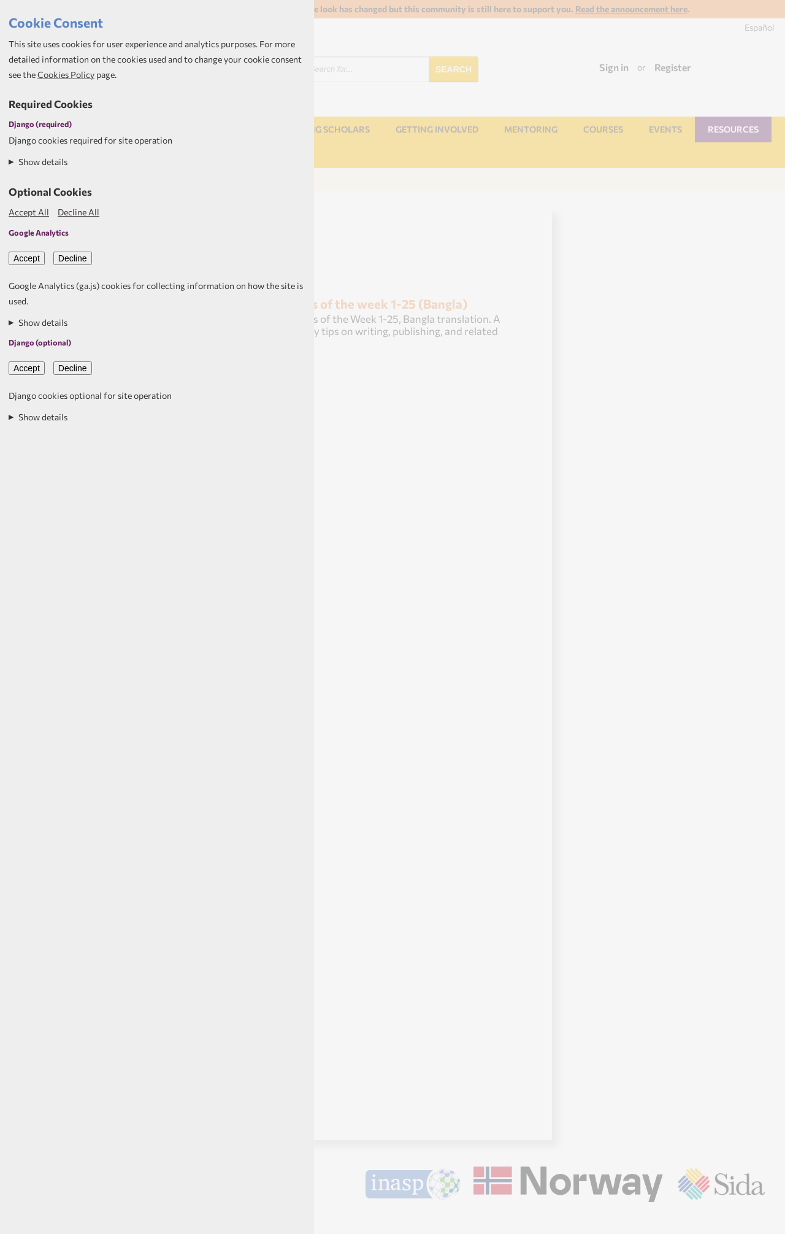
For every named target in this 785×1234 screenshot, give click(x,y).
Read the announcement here (631, 9)
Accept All (29, 212)
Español (760, 27)
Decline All (78, 212)
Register (672, 67)
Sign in (614, 67)
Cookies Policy (65, 74)
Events (665, 129)
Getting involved (437, 129)
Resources (733, 129)
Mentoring (530, 129)
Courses (603, 129)
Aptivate (754, 1220)
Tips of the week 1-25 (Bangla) (380, 303)
